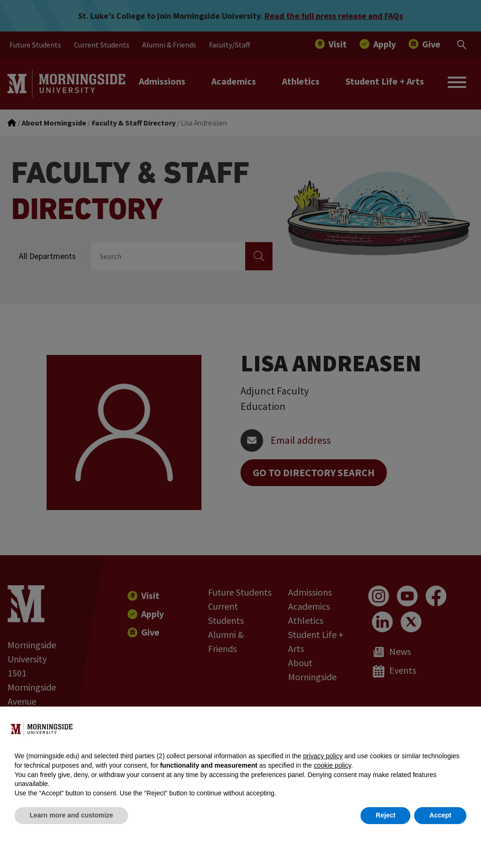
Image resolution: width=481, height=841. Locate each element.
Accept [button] (440, 815)
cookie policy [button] (332, 765)
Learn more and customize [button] (71, 815)
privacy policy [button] (323, 756)
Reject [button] (385, 815)
